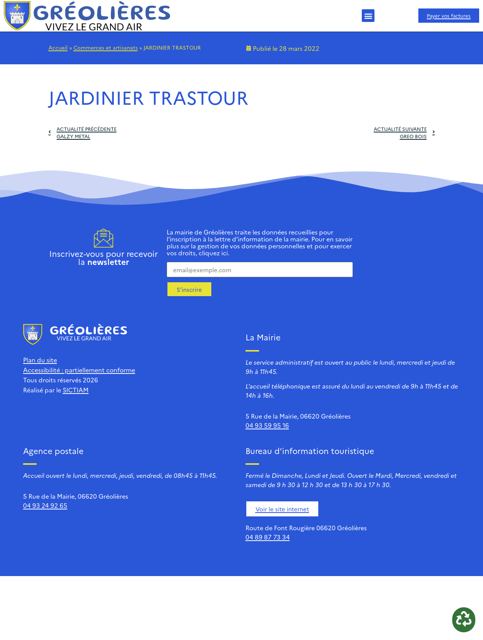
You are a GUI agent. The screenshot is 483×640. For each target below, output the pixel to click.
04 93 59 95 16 (267, 425)
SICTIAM (76, 389)
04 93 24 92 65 (45, 505)
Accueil (58, 47)
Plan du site (40, 359)
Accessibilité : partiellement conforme (79, 369)
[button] (368, 15)
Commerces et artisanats (106, 47)
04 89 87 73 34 (268, 537)
